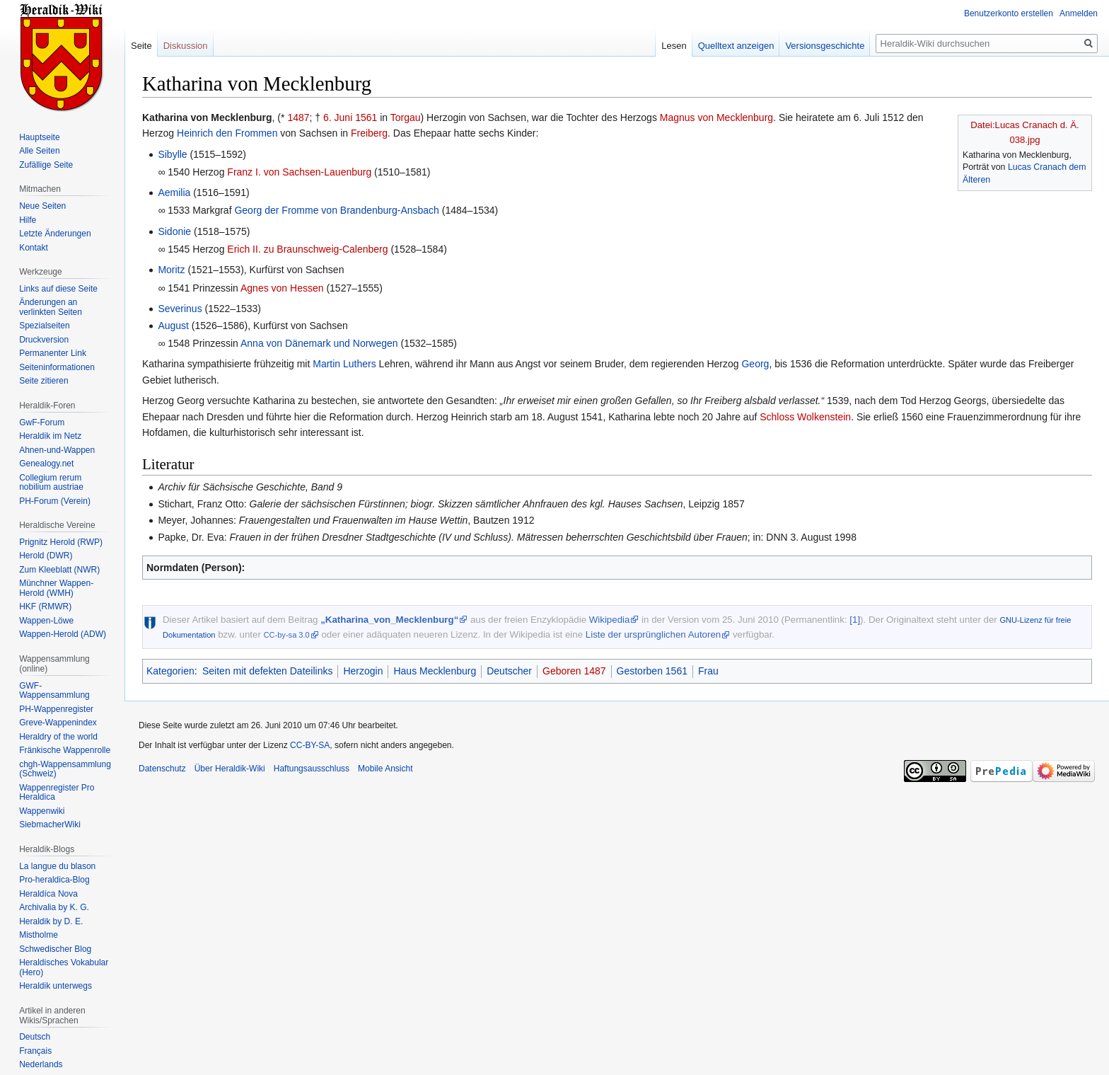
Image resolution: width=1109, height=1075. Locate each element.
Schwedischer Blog (55, 949)
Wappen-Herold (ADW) (62, 634)
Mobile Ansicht (385, 769)
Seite (141, 45)
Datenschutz (162, 769)
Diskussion (185, 45)
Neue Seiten (42, 206)
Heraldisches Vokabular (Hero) (63, 967)
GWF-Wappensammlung (54, 691)
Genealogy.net (46, 463)
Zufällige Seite (46, 165)
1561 (366, 117)
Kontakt (33, 248)
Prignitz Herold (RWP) (61, 542)
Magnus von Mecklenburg (716, 117)
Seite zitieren (43, 381)
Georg (755, 363)
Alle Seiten (39, 151)
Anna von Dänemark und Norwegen (319, 343)
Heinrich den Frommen (227, 133)
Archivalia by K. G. (54, 907)
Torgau (405, 117)
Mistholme (38, 935)
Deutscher (509, 671)
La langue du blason (57, 866)
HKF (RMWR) (45, 606)
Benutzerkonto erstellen (1008, 13)
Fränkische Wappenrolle (64, 750)
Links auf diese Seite (58, 289)
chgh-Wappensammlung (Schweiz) (65, 769)
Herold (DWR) (45, 556)
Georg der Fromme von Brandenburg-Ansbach (336, 210)
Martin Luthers (344, 363)
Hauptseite (39, 137)
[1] (854, 619)
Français (35, 1051)
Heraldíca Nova (48, 894)
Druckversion (44, 340)
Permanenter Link (52, 353)
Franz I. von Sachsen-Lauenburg (299, 172)
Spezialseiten (44, 325)
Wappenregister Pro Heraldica (56, 793)
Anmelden (1078, 13)
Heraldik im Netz (50, 436)
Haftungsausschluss (311, 769)
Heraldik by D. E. (51, 921)
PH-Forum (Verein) (55, 501)
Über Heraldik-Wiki (229, 769)
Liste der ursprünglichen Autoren (653, 634)
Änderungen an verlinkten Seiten (50, 307)
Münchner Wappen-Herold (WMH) (56, 588)
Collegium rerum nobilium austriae (51, 483)
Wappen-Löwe (46, 621)
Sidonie (174, 231)
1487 (298, 117)
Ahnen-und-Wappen (57, 450)
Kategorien (170, 671)
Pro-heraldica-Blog (54, 880)
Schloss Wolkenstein (805, 416)
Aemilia (174, 192)
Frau (708, 671)
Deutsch (34, 1037)
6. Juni (337, 117)
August (173, 325)
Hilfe (27, 220)
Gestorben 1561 (652, 671)
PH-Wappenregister (56, 709)
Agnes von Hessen (282, 288)
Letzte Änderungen (55, 233)
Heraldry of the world (58, 737)
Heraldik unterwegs (55, 986)
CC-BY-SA (310, 745)
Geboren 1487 (574, 671)
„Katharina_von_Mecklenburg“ (389, 619)
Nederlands (40, 1064)
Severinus (180, 308)
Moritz (171, 269)
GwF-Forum (41, 422)
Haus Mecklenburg (434, 671)
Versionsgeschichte (824, 45)
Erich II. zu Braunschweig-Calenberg (307, 249)
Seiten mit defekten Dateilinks (267, 671)
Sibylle (172, 154)
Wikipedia (609, 619)
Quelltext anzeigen (736, 45)
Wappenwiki (41, 811)
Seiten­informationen (57, 367)
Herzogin (363, 671)
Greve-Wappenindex (58, 723)
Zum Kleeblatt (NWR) (59, 570)
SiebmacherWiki (50, 824)
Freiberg (369, 133)
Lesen (673, 45)
